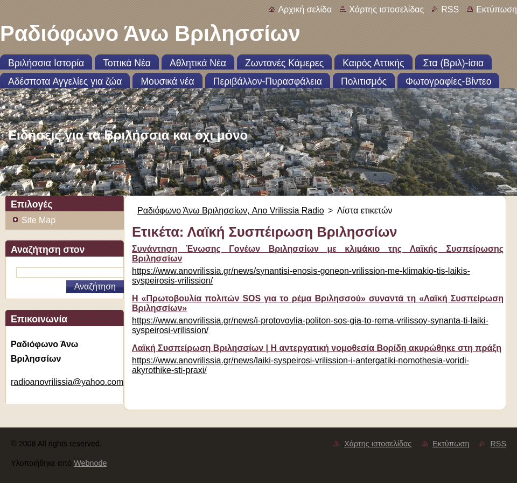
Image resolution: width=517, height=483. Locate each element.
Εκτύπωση (496, 9)
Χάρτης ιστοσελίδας (386, 9)
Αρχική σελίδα (305, 9)
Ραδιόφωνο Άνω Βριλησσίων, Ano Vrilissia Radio (230, 210)
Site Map (38, 220)
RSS (450, 9)
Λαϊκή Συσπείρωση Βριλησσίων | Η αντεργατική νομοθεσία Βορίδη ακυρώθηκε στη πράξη (316, 348)
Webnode (90, 463)
